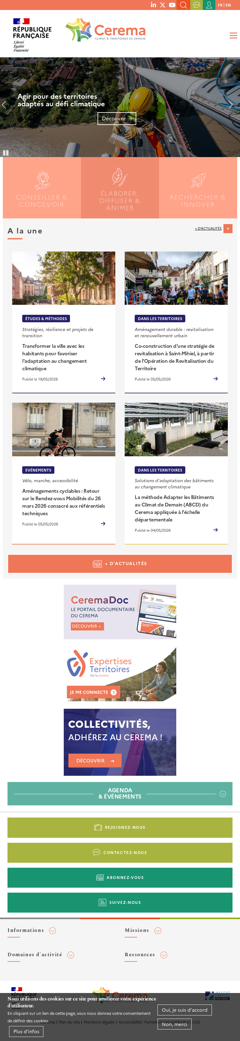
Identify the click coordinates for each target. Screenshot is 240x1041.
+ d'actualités (208, 228)
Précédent (6, 107)
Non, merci (174, 1024)
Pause (6, 152)
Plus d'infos (26, 1031)
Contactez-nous (125, 852)
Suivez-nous (125, 902)
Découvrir (114, 118)
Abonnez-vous (125, 877)
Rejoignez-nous (125, 827)
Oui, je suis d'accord (185, 1009)
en (228, 4)
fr (220, 4)
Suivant (228, 107)
